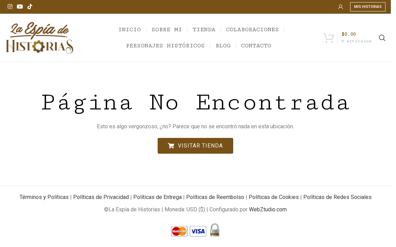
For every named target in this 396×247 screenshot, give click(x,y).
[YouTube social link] (19, 6)
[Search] (382, 38)
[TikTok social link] (30, 6)
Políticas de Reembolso (215, 197)
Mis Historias (368, 6)
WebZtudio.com (268, 209)
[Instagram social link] (9, 6)
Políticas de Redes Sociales (337, 197)
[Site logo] (39, 37)
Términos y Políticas (44, 197)
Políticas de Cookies (274, 197)
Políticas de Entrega (157, 197)
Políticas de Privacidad (101, 197)
